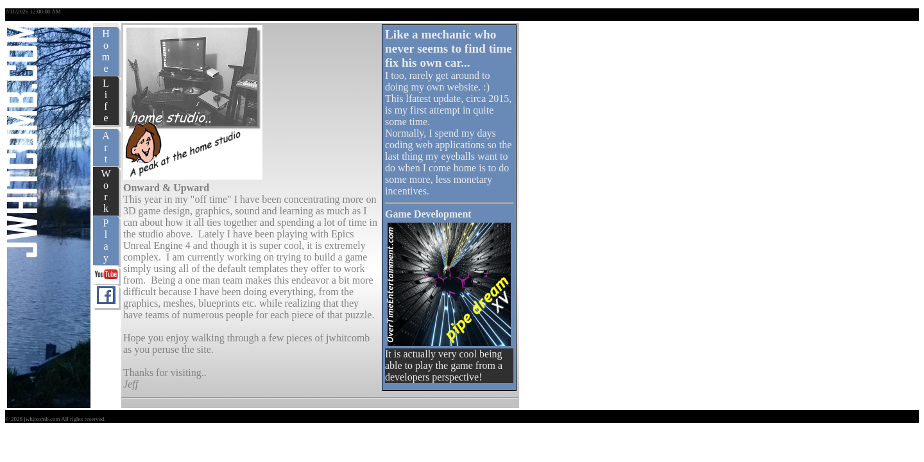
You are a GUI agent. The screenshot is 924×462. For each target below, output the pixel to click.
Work (105, 191)
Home (106, 51)
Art (106, 147)
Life (106, 100)
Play (106, 240)
